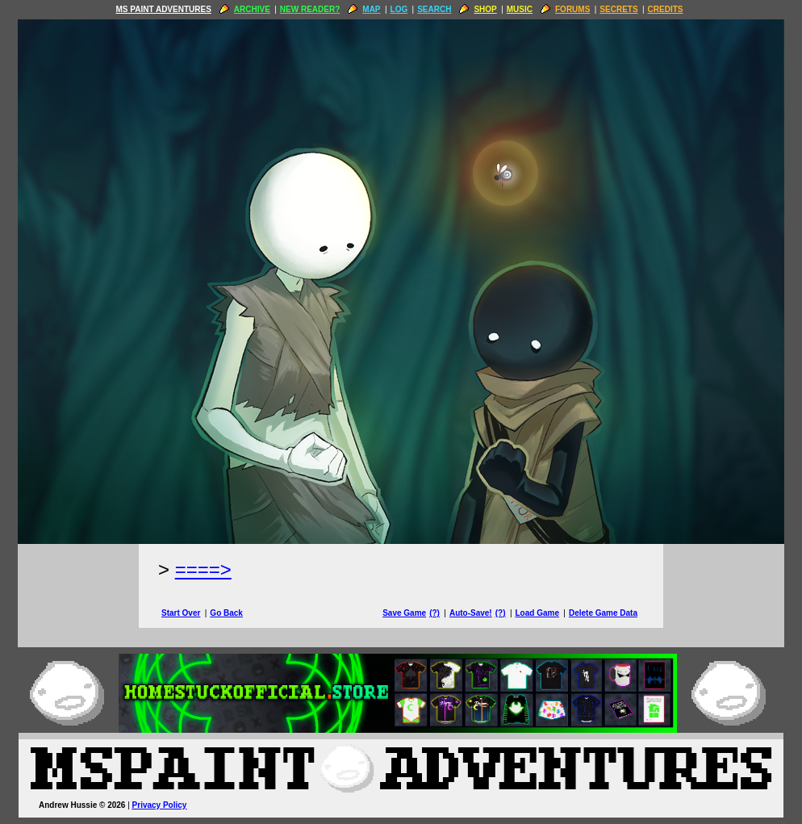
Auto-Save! (470, 613)
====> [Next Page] (203, 569)
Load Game (536, 613)
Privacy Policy (159, 805)
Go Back (226, 613)
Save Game (404, 613)
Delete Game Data (603, 613)
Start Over (180, 613)
